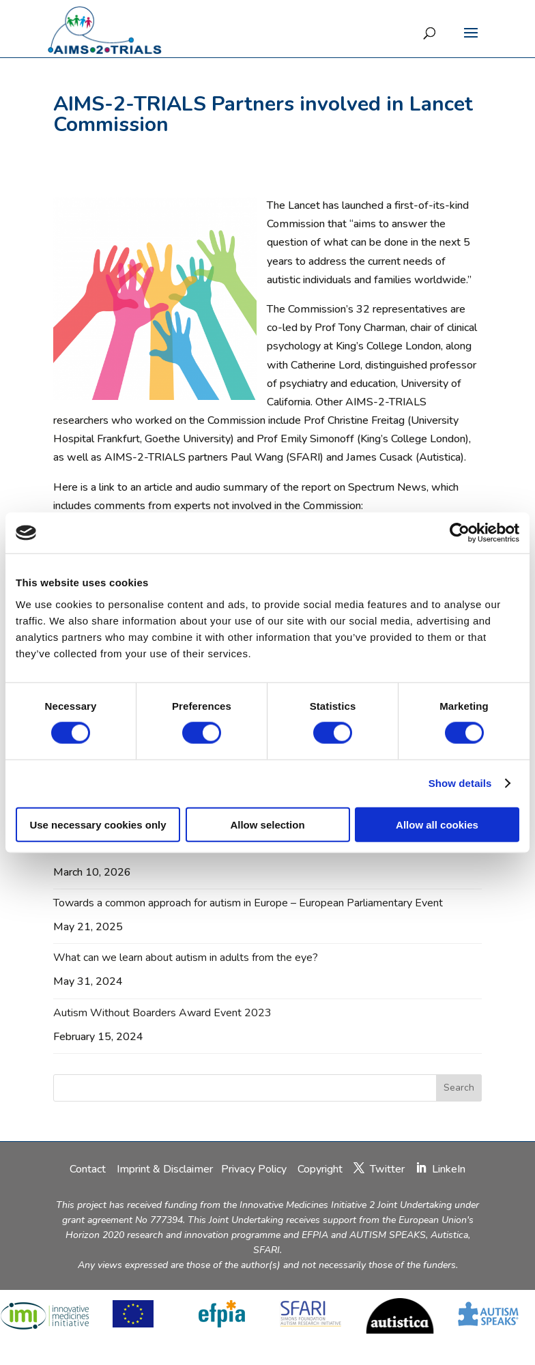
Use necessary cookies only (97, 824)
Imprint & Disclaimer (165, 1169)
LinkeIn (448, 1169)
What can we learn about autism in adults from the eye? (185, 957)
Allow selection (267, 824)
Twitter (387, 1169)
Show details (460, 783)
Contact (89, 1169)
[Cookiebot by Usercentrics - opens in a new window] (459, 533)
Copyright (320, 1169)
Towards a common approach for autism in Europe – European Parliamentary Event (248, 902)
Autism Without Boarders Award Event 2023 (162, 1012)
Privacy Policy (255, 1169)
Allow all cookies (437, 824)
